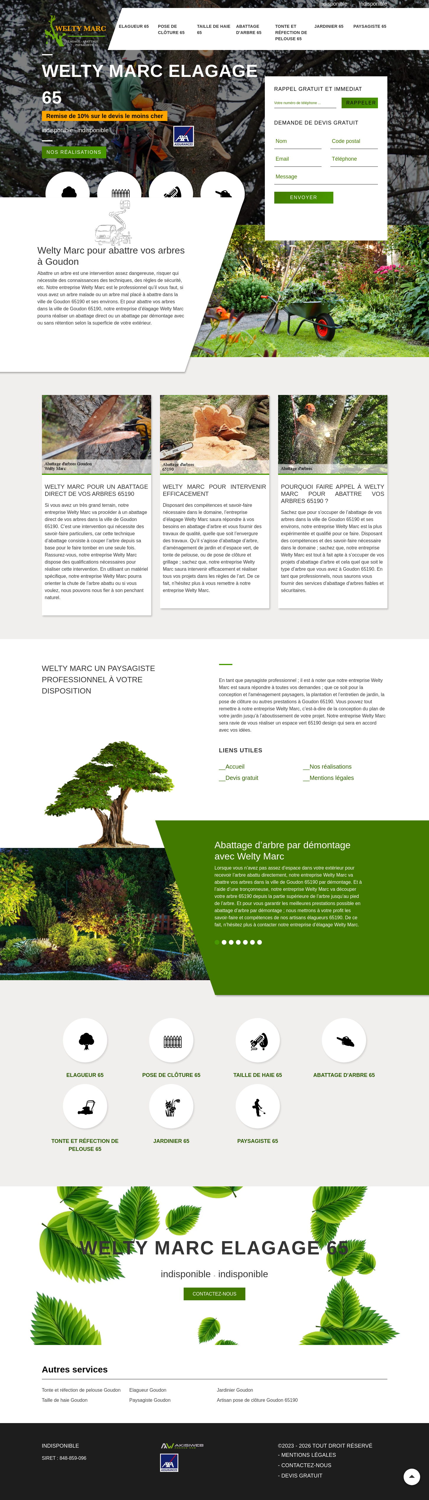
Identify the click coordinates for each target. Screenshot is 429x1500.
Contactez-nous (214, 1293)
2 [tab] (224, 942)
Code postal (346, 141)
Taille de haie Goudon (65, 1400)
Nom (281, 141)
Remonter (412, 1477)
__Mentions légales (328, 778)
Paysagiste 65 (369, 26)
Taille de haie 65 (213, 29)
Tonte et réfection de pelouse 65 (291, 32)
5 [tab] (245, 942)
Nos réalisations (74, 152)
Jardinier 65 (329, 26)
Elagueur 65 (134, 26)
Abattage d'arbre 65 (249, 29)
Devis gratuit (301, 1476)
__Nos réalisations (327, 766)
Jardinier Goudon (235, 1390)
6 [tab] (252, 942)
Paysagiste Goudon (150, 1400)
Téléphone (344, 159)
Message (286, 177)
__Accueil (232, 766)
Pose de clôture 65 (171, 29)
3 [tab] (231, 942)
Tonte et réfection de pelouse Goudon (81, 1390)
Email (282, 159)
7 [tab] (259, 942)
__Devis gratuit (238, 778)
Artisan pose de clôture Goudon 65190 (257, 1400)
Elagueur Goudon (147, 1390)
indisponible (333, 4)
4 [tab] (238, 942)
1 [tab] (217, 942)
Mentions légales (308, 1455)
